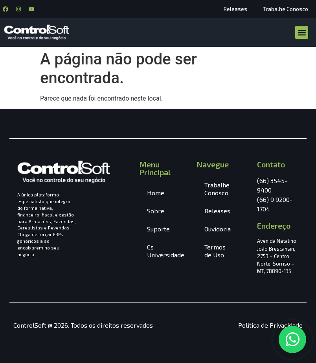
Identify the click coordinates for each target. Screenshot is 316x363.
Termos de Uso (215, 250)
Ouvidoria (217, 229)
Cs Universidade (164, 250)
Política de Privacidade (270, 325)
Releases (235, 9)
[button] (301, 32)
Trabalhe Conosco (285, 9)
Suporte (158, 229)
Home (155, 192)
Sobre (155, 210)
